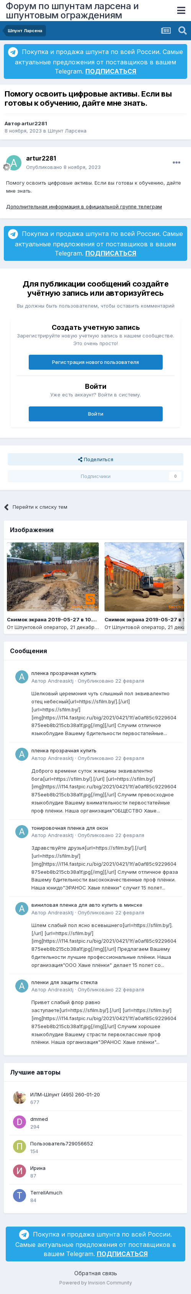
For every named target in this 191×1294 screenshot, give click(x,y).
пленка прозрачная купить (63, 673)
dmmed (39, 1119)
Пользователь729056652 (61, 1143)
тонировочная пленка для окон (69, 828)
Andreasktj (60, 681)
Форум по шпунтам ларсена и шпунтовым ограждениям (72, 10)
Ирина (38, 1168)
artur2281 (34, 123)
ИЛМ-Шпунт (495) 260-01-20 (65, 1094)
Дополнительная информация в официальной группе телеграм (84, 206)
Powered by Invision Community (95, 1283)
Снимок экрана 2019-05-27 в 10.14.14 (56, 619)
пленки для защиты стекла (64, 982)
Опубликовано (63, 167)
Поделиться (95, 459)
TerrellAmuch (46, 1192)
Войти (95, 414)
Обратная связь (95, 1273)
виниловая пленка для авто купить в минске (86, 905)
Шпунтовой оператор (41, 627)
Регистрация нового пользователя (95, 362)
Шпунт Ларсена (67, 131)
